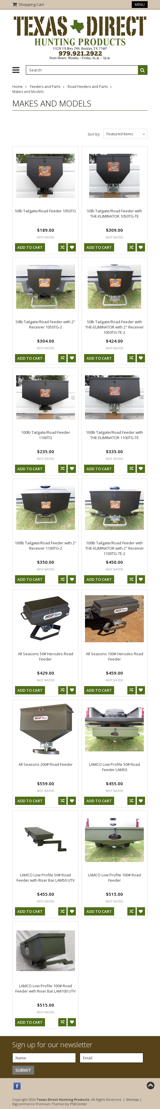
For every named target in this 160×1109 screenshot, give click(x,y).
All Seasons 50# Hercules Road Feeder (45, 656)
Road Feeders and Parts (88, 86)
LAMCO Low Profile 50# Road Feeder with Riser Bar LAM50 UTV (45, 877)
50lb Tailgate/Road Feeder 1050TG (45, 211)
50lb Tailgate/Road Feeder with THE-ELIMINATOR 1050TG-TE (114, 213)
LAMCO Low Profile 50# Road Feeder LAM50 (114, 767)
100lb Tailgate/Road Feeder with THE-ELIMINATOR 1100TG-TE (114, 435)
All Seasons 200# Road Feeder (46, 764)
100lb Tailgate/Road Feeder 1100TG (45, 435)
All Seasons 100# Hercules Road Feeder (114, 656)
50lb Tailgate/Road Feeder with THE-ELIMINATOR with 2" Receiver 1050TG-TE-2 (114, 327)
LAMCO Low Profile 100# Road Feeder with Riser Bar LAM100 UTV (45, 988)
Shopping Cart (31, 4)
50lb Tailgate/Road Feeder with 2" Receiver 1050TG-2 (45, 324)
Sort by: (94, 134)
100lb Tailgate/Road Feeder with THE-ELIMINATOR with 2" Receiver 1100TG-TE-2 (114, 548)
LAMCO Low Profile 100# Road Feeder (114, 877)
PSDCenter (78, 1104)
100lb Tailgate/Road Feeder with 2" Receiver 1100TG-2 (45, 545)
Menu (140, 4)
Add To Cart (30, 247)
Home (17, 86)
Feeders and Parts (45, 86)
